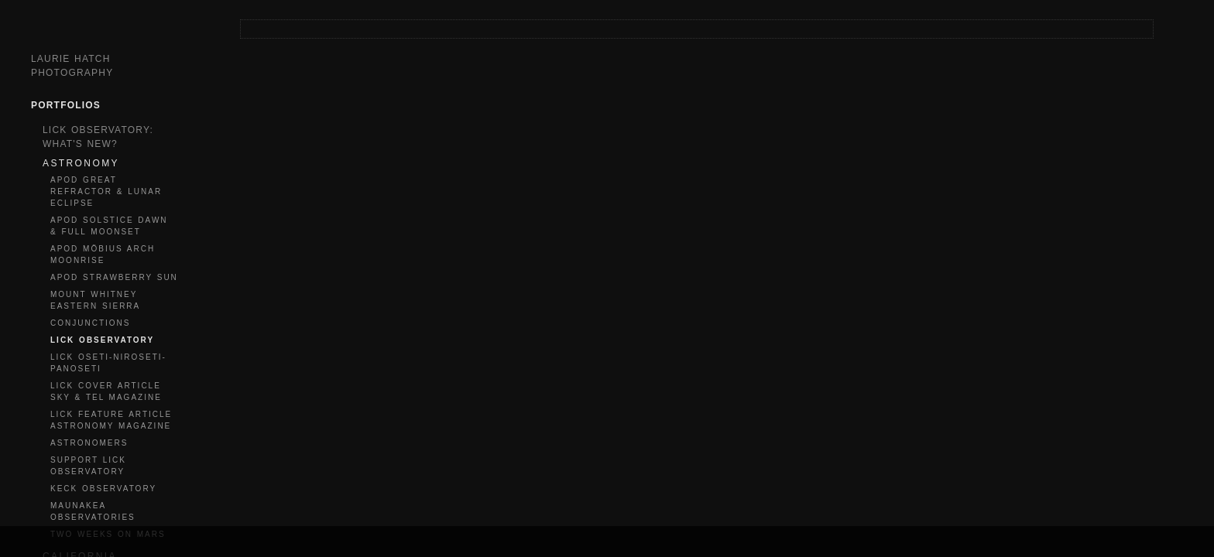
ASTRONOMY (81, 163)
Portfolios (66, 105)
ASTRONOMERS (89, 443)
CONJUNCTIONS (90, 323)
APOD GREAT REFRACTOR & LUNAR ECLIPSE (106, 191)
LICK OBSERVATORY (102, 340)
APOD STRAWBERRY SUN (114, 277)
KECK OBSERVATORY (103, 488)
